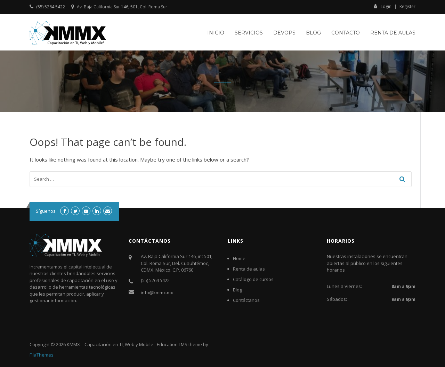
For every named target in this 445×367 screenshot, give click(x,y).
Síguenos (46, 211)
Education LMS (172, 344)
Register (407, 7)
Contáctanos (246, 300)
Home (239, 258)
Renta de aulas (392, 33)
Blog (313, 33)
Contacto (345, 33)
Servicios (249, 33)
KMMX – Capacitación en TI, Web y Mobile (110, 344)
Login (382, 6)
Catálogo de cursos (253, 279)
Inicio (215, 33)
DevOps (284, 33)
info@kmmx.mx (157, 292)
